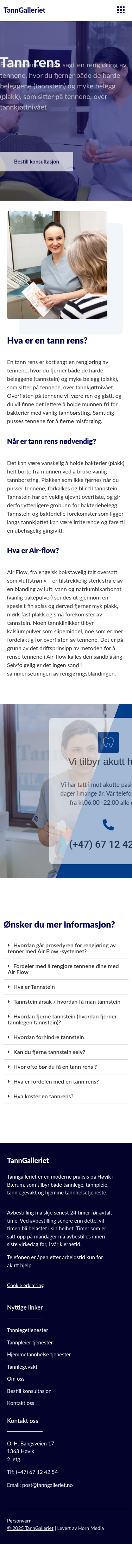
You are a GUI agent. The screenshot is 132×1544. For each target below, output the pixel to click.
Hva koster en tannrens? (43, 1096)
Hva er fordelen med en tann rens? (56, 1081)
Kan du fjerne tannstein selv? (49, 1051)
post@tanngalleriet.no (47, 1485)
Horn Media (91, 1528)
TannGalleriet (24, 10)
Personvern (19, 1521)
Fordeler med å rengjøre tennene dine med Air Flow (63, 968)
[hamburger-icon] (120, 10)
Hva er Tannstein (34, 986)
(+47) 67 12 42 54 (37, 1472)
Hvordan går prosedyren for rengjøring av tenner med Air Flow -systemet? (61, 948)
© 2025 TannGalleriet (30, 1528)
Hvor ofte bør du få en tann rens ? (55, 1066)
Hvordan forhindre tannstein (48, 1037)
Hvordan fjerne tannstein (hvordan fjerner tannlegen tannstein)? (62, 1019)
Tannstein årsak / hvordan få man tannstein (66, 1001)
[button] (66, 948)
